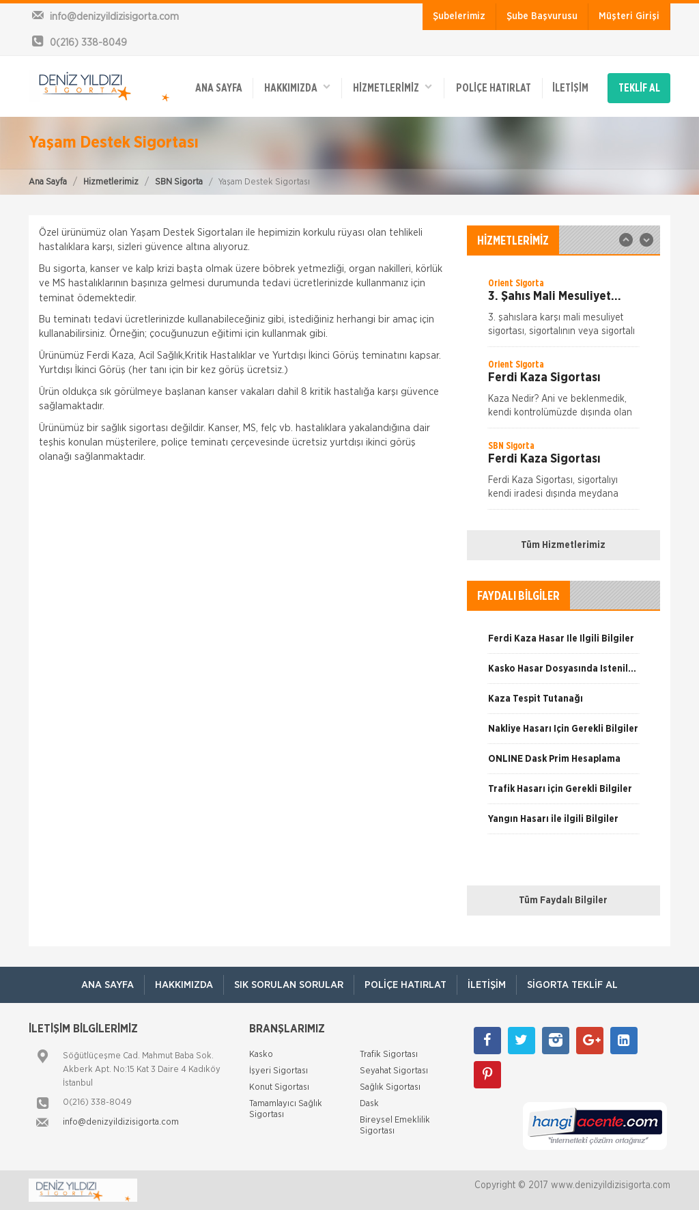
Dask (369, 1103)
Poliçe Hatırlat (493, 88)
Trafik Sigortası (389, 1054)
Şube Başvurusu (542, 16)
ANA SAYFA (218, 88)
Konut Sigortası (279, 1087)
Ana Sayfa (48, 182)
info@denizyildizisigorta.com (121, 1122)
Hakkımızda (297, 87)
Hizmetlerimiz (111, 182)
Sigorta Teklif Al (572, 985)
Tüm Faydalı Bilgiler (563, 900)
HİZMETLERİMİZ (392, 87)
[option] (563, 311)
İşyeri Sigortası (278, 1071)
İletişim (570, 88)
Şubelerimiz (459, 16)
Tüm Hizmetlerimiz (563, 545)
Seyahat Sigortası (394, 1071)
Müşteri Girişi (629, 16)
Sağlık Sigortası (390, 1087)
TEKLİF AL (639, 88)
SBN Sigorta (179, 182)
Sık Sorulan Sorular (288, 985)
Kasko (261, 1054)
